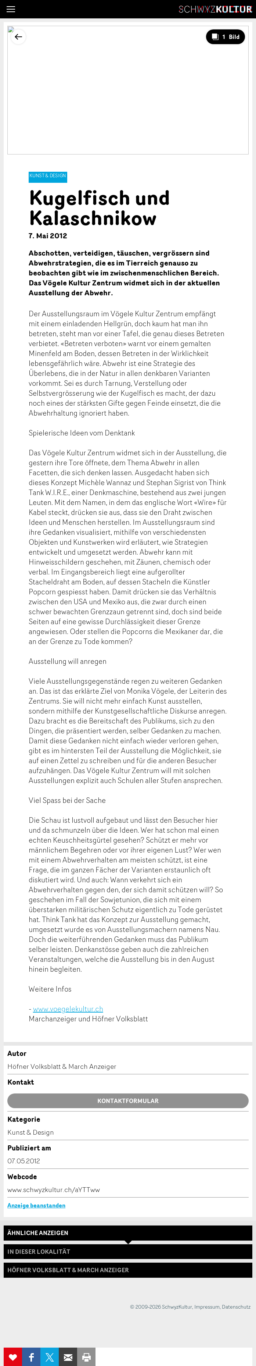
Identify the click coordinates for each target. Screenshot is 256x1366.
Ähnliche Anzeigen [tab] (37, 1232)
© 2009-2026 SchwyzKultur (161, 1306)
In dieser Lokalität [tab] (38, 1251)
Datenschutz (236, 1306)
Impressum (207, 1306)
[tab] (128, 1270)
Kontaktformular (128, 1100)
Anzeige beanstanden (36, 1205)
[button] (11, 9)
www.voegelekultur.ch (68, 1009)
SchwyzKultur (215, 9)
